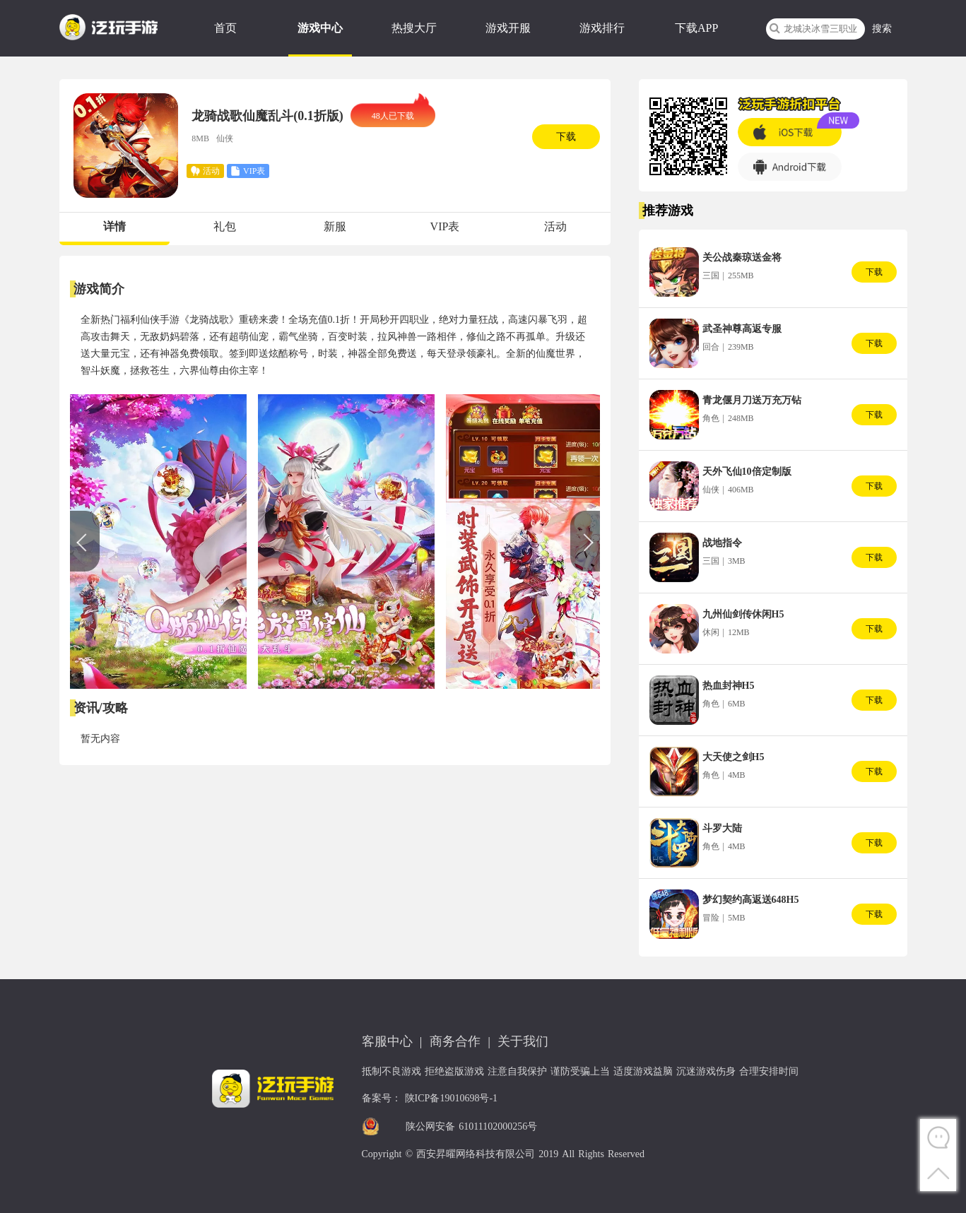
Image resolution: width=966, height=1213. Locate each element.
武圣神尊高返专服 (742, 329)
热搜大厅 (414, 28)
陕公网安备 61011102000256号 (471, 1126)
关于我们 (522, 1041)
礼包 (224, 226)
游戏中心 (320, 28)
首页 (225, 28)
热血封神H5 (728, 685)
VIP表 (445, 226)
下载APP (696, 28)
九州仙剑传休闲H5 (743, 614)
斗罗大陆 (722, 828)
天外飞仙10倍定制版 (746, 471)
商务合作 (455, 1041)
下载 (566, 136)
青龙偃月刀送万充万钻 (751, 400)
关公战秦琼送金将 (742, 257)
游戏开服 (508, 28)
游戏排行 (602, 28)
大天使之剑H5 (733, 757)
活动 (555, 226)
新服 (335, 226)
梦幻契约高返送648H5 (750, 899)
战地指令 (722, 543)
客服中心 (387, 1041)
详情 (114, 226)
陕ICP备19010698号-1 (451, 1098)
